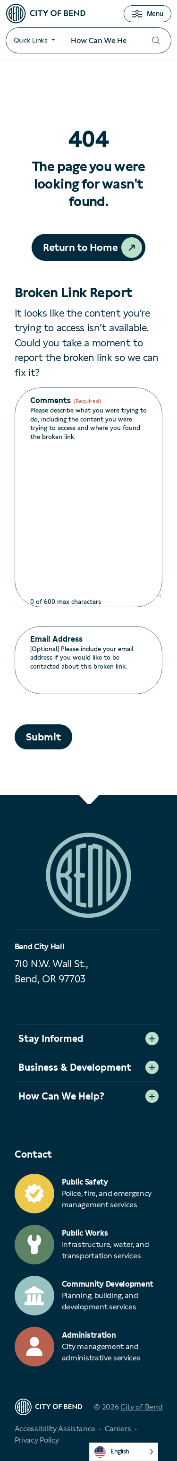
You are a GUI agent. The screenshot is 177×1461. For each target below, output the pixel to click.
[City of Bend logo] (46, 14)
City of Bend (141, 1406)
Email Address (56, 639)
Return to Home (80, 247)
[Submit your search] (156, 40)
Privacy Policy (37, 1439)
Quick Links (31, 40)
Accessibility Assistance (55, 1428)
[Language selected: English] (123, 1452)
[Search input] (102, 40)
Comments (65, 400)
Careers (118, 1428)
